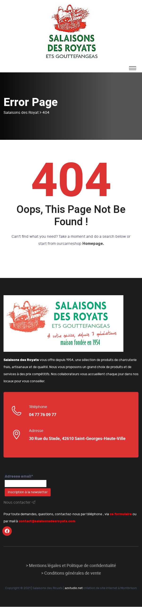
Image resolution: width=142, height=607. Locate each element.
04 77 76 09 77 (42, 415)
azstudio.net (74, 588)
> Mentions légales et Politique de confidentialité (71, 566)
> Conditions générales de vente (71, 573)
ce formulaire (121, 514)
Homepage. (93, 244)
